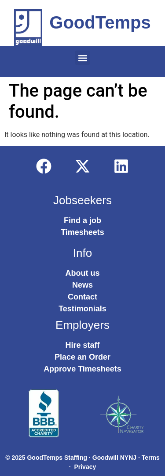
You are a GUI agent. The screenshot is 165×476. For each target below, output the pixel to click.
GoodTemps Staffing (57, 457)
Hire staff (82, 345)
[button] (82, 57)
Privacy (85, 466)
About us (83, 273)
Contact (82, 296)
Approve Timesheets (82, 368)
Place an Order (82, 357)
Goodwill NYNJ (114, 457)
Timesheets (82, 232)
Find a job (82, 220)
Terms (151, 457)
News (82, 285)
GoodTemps (99, 22)
